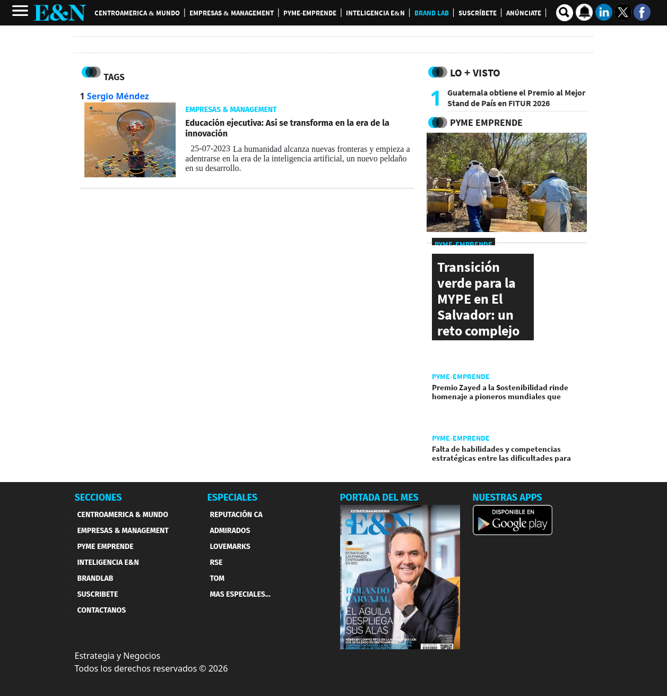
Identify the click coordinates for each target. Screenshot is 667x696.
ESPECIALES (232, 497)
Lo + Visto (475, 72)
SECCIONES (98, 497)
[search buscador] (564, 12)
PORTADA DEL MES (379, 497)
